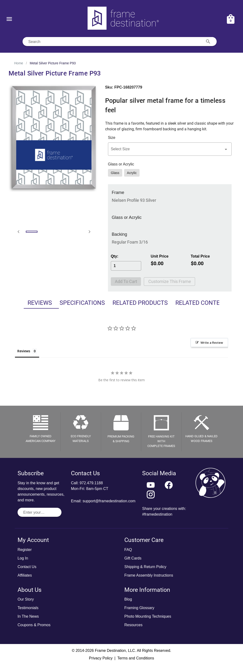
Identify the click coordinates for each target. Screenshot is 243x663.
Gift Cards (132, 558)
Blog (128, 599)
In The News (28, 616)
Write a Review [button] (212, 342)
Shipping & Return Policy (145, 567)
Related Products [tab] (135, 302)
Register (25, 550)
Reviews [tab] (29, 302)
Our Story (26, 599)
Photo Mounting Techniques (147, 616)
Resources (133, 625)
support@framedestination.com (109, 501)
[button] (170, 149)
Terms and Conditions (135, 658)
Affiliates (25, 575)
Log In (23, 558)
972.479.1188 (91, 483)
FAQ (128, 550)
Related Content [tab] (200, 302)
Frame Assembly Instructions (148, 575)
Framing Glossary (139, 608)
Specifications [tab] (74, 302)
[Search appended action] (208, 41)
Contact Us (27, 567)
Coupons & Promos (34, 625)
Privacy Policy (101, 658)
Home (18, 63)
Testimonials (28, 608)
